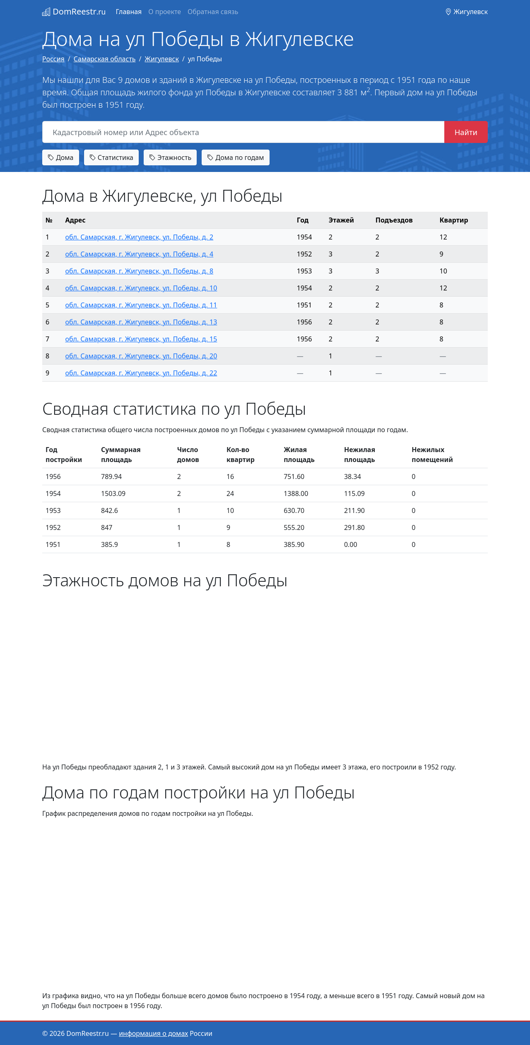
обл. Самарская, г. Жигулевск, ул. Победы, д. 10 (141, 288)
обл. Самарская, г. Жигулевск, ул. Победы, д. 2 (139, 237)
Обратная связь (213, 11)
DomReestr (74, 11)
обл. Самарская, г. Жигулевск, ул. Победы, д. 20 (141, 355)
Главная (129, 11)
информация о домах (153, 1033)
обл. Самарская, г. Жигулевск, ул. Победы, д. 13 (141, 322)
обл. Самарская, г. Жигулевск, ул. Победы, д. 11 (141, 305)
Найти (466, 132)
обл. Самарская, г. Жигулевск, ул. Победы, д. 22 (141, 372)
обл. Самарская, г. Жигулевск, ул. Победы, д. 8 (139, 271)
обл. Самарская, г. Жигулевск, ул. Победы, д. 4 (139, 254)
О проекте (164, 11)
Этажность (170, 157)
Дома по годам (235, 157)
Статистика (111, 157)
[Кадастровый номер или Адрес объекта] (243, 132)
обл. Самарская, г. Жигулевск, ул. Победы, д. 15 (141, 338)
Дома (61, 157)
